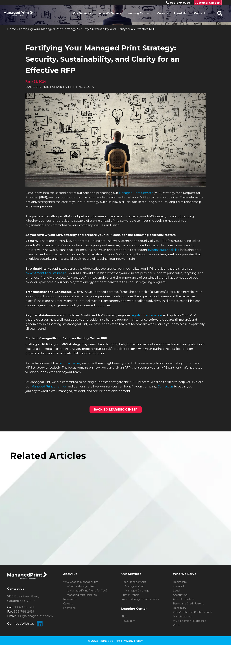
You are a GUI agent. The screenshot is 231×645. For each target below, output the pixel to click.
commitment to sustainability (46, 273)
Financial (178, 586)
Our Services (83, 13)
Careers (162, 13)
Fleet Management (133, 582)
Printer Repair (130, 595)
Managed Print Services (136, 193)
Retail (176, 625)
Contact (199, 13)
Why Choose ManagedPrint (80, 582)
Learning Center (139, 13)
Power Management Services (140, 599)
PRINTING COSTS (81, 87)
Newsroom (70, 599)
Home (11, 29)
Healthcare (180, 582)
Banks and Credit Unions (188, 603)
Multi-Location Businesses (189, 620)
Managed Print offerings (49, 386)
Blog (124, 616)
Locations (69, 607)
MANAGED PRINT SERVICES (46, 87)
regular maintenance (146, 315)
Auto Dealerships (183, 599)
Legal (176, 590)
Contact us (165, 386)
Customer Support (208, 2)
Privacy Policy (133, 640)
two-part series (69, 363)
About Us (181, 13)
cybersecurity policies (163, 250)
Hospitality (179, 607)
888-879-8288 (178, 2)
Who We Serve (110, 13)
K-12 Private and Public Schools (192, 612)
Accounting (180, 595)
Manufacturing (182, 616)
